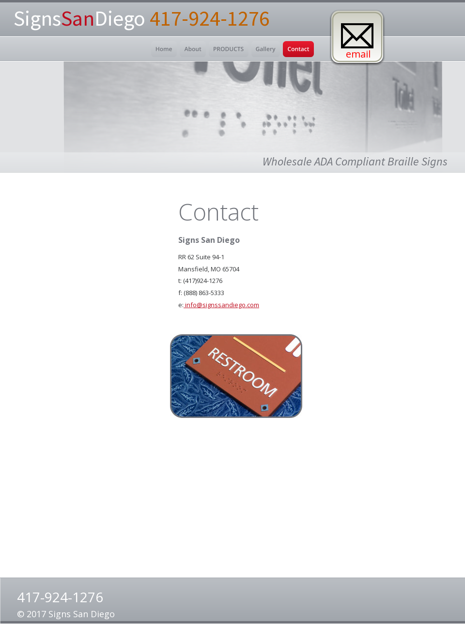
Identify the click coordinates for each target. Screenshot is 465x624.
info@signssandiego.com (221, 304)
